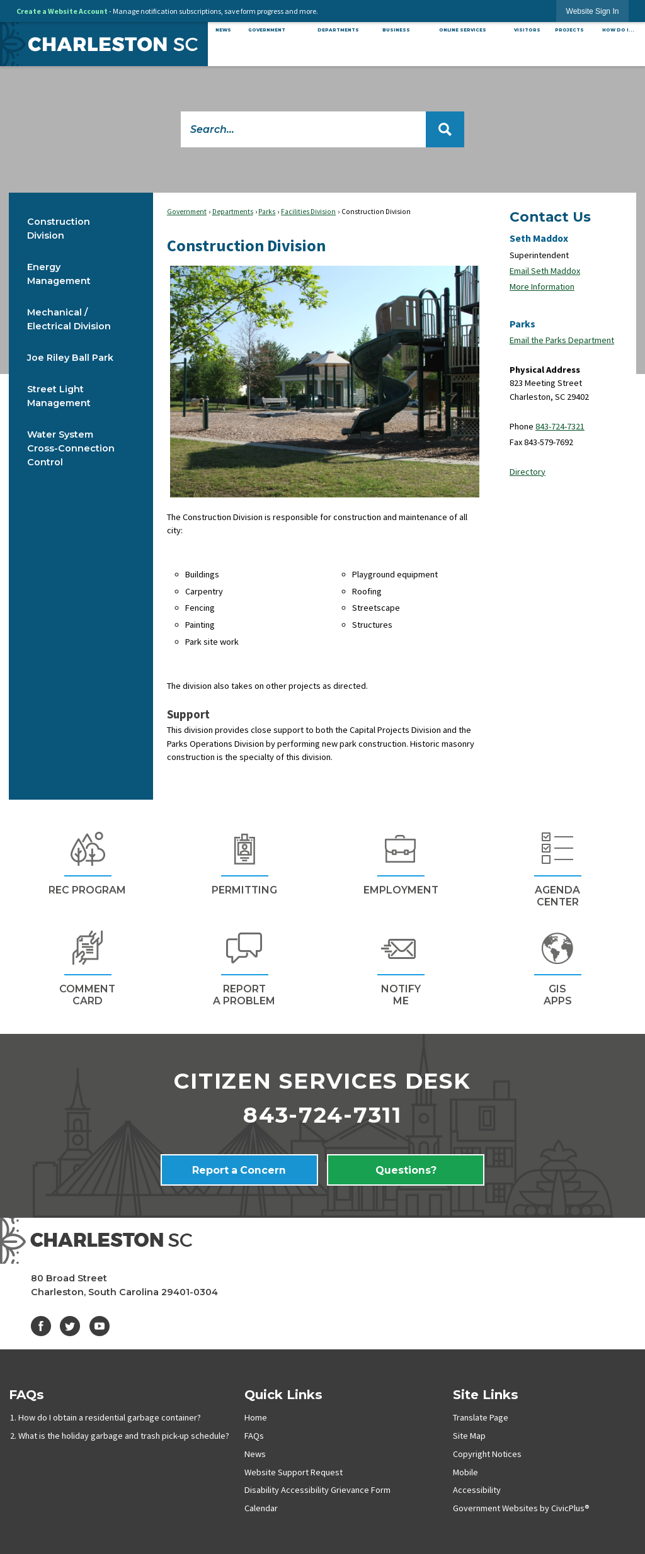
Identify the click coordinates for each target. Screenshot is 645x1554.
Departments (232, 211)
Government (187, 211)
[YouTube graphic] (99, 1326)
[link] (592, 11)
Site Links (485, 1394)
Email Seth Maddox (545, 270)
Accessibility (477, 1489)
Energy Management (59, 273)
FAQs (26, 1394)
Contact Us (550, 216)
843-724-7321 (560, 426)
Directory (527, 471)
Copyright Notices (487, 1454)
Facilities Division (308, 211)
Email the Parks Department (562, 340)
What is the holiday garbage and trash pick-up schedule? (123, 1435)
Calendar (261, 1508)
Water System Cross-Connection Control (71, 448)
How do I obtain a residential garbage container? (109, 1417)
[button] (445, 129)
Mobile (465, 1472)
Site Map (469, 1435)
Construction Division (58, 228)
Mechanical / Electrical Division (69, 319)
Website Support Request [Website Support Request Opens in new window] (293, 1472)
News (255, 1454)
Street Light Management (59, 396)
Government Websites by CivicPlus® (521, 1508)
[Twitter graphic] (70, 1326)
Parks (266, 211)
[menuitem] (223, 30)
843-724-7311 (322, 1115)
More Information (542, 286)
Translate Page (480, 1417)
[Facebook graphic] (41, 1326)
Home (255, 1417)
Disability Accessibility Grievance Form (317, 1489)
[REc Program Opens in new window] (87, 861)
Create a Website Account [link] (62, 11)
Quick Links (283, 1394)
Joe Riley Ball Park (70, 357)
